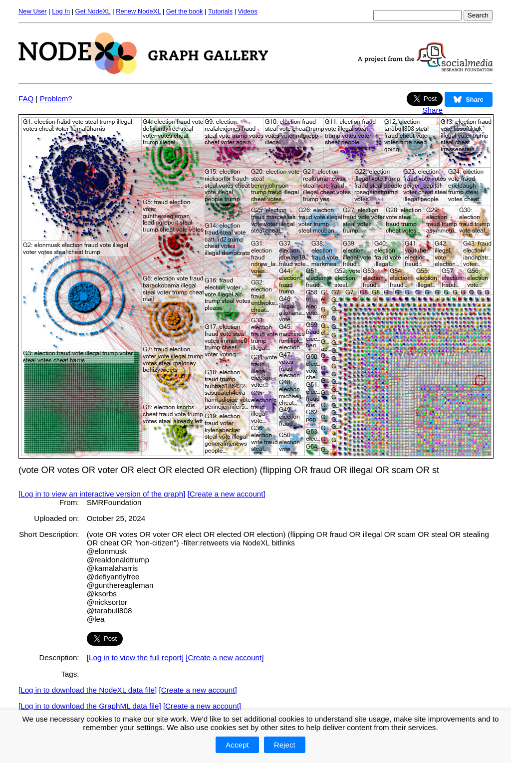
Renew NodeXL (138, 11)
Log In (61, 11)
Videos (247, 11)
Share (432, 110)
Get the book (184, 11)
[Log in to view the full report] (135, 657)
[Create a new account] (226, 494)
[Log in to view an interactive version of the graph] (101, 494)
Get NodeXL (93, 11)
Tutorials (220, 11)
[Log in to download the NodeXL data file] (87, 690)
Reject (284, 745)
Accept (237, 745)
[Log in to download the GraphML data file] (89, 706)
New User (32, 11)
